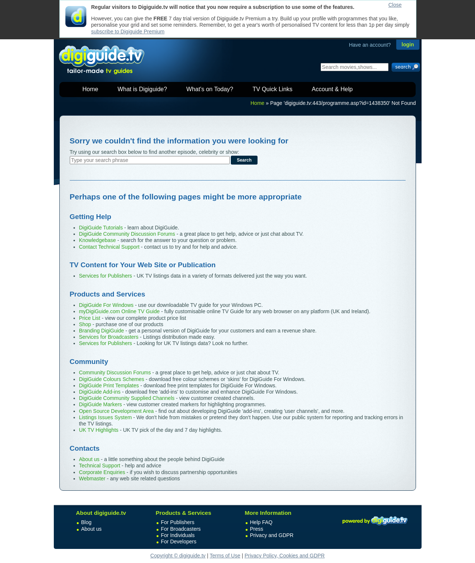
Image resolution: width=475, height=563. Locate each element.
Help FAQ (261, 522)
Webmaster (92, 478)
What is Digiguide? (142, 89)
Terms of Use (225, 556)
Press (256, 529)
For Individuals (178, 535)
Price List (90, 318)
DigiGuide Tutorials (101, 228)
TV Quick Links (272, 89)
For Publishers (177, 522)
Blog (86, 522)
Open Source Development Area (116, 411)
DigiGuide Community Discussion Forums (127, 234)
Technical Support (99, 465)
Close (395, 5)
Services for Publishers (105, 276)
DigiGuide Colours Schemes (111, 379)
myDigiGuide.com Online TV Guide (119, 311)
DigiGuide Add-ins (100, 392)
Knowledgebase (97, 240)
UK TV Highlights (98, 430)
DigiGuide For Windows (106, 305)
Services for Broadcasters (108, 337)
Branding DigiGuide (101, 331)
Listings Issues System (105, 417)
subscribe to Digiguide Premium (128, 31)
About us (89, 459)
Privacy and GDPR (272, 535)
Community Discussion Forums (115, 372)
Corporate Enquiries (102, 472)
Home (90, 89)
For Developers (179, 541)
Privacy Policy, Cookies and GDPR (285, 556)
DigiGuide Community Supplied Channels (127, 398)
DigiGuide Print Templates (109, 385)
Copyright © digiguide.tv (178, 556)
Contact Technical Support (109, 247)
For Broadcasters (181, 529)
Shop (85, 324)
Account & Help (332, 89)
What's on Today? (209, 89)
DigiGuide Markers (100, 404)
